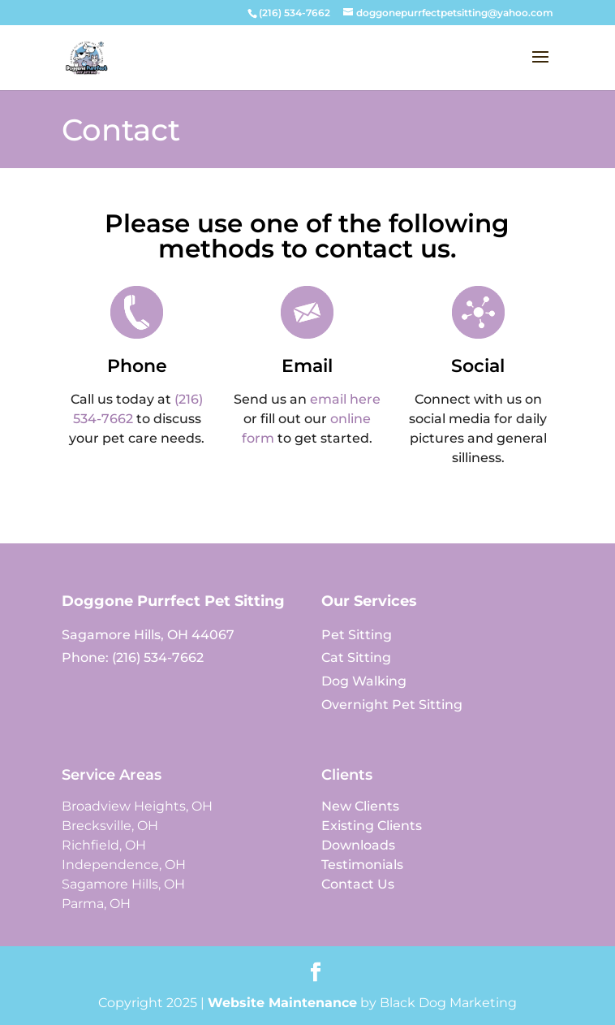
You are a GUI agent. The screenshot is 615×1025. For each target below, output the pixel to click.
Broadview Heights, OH (137, 806)
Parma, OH (96, 903)
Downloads (358, 845)
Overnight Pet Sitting (391, 704)
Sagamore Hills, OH (123, 884)
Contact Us (357, 884)
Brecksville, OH (110, 825)
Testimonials (362, 864)
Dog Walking (363, 681)
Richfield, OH (104, 845)
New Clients (360, 806)
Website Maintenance (282, 1002)
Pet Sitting (356, 634)
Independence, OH (124, 864)
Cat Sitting (356, 657)
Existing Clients (371, 825)
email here (345, 399)
